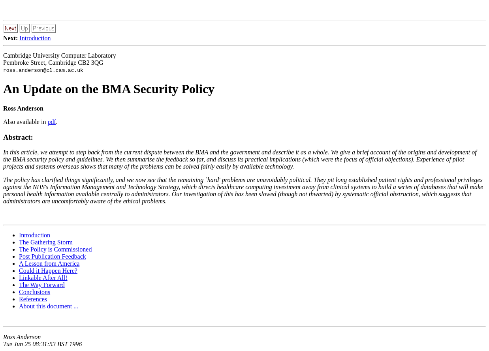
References (33, 299)
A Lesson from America (49, 263)
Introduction (35, 38)
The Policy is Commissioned (55, 249)
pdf (51, 121)
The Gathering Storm (46, 242)
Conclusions (34, 292)
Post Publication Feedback (52, 256)
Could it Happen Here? (48, 270)
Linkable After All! (43, 277)
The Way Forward (42, 285)
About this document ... (48, 306)
